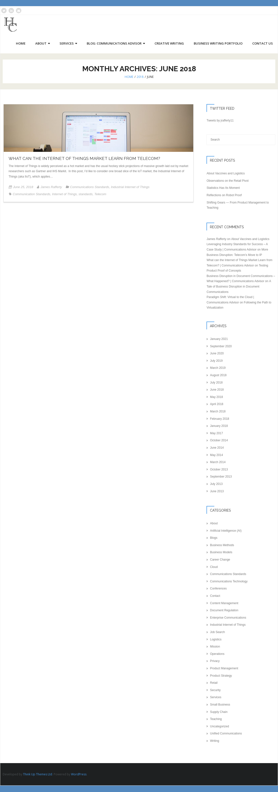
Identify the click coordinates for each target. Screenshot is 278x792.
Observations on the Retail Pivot (227, 180)
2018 (140, 77)
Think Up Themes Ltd (37, 774)
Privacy (214, 661)
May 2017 (216, 433)
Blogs (213, 538)
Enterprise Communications (228, 617)
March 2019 (217, 368)
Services (215, 697)
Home (129, 77)
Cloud (214, 567)
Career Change (220, 560)
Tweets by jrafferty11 (220, 120)
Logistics (215, 639)
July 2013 (216, 484)
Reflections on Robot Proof (224, 195)
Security (215, 690)
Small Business (220, 705)
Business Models (221, 552)
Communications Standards (89, 187)
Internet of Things (64, 194)
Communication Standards (31, 194)
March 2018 (217, 411)
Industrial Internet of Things (130, 187)
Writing (214, 741)
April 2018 (216, 404)
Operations (217, 654)
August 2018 (218, 375)
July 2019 (216, 360)
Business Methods (222, 545)
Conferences (218, 588)
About (214, 523)
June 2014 (217, 448)
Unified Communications (226, 733)
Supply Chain (218, 712)
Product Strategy (221, 675)
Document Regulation (224, 610)
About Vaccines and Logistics (225, 173)
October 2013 (219, 469)
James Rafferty (51, 187)
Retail (214, 683)
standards (86, 194)
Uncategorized (219, 726)
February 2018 (219, 418)
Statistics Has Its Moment (223, 188)
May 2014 (216, 455)
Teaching (216, 719)
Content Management (224, 603)
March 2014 (217, 462)
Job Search (217, 632)
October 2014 (219, 440)
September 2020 (221, 346)
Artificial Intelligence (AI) (226, 530)
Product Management (224, 668)
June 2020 (217, 353)
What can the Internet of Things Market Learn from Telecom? (84, 158)
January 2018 (219, 426)
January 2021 (219, 339)
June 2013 (217, 491)
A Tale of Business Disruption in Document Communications (238, 287)
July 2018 (216, 382)
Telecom (100, 194)
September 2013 (221, 477)
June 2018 (217, 390)
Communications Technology (228, 581)
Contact (215, 596)
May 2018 (216, 397)
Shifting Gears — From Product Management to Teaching (237, 205)
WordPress (78, 774)
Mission (215, 646)
